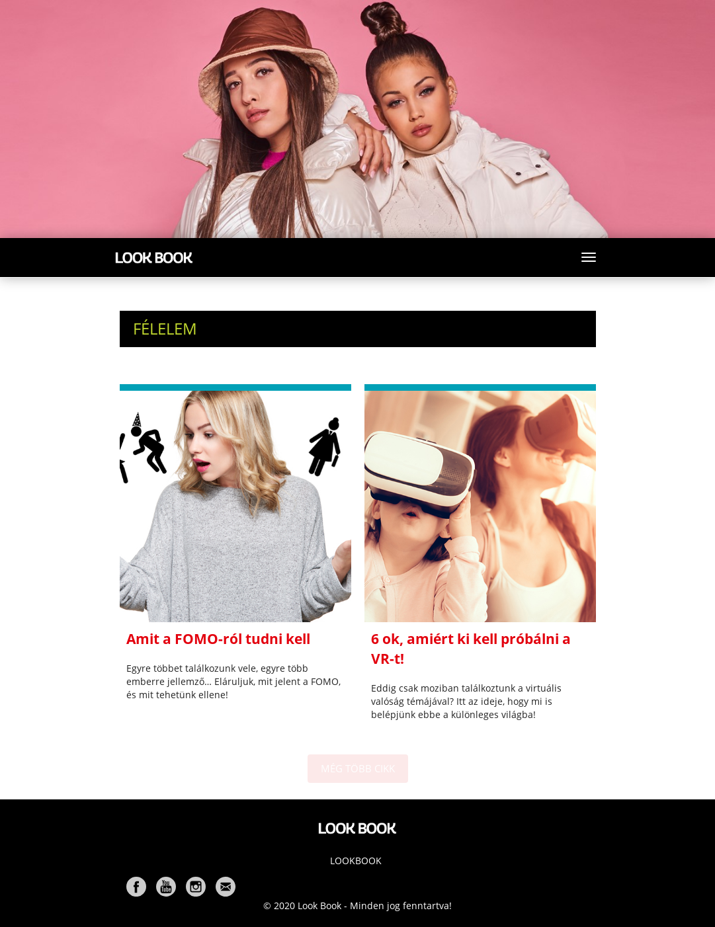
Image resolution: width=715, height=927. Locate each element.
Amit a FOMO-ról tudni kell (218, 638)
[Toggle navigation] (589, 257)
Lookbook (356, 860)
